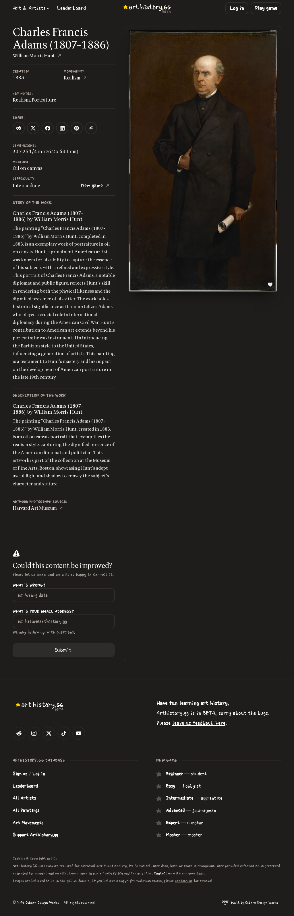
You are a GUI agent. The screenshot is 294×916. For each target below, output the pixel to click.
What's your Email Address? (43, 611)
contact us (183, 880)
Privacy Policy (111, 873)
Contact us (163, 873)
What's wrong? (29, 585)
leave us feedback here (198, 723)
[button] (31, 8)
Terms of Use (141, 873)
